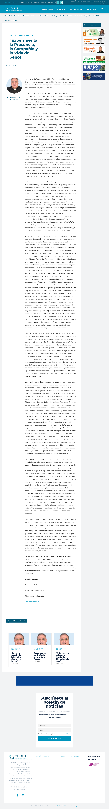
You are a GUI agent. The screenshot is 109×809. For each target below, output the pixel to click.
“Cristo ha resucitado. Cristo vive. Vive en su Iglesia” (16, 657)
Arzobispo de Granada (21, 36)
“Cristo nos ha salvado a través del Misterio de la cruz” (62, 657)
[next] (61, 2)
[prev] (58, 2)
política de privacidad (62, 734)
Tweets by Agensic (42, 756)
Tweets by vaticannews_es (70, 756)
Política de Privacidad (63, 806)
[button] (102, 9)
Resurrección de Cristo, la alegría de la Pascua (40, 656)
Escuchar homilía (32, 602)
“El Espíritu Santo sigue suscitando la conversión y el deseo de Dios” (38, 2)
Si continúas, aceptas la (53, 734)
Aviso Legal (74, 806)
